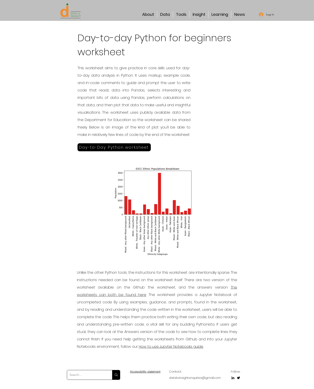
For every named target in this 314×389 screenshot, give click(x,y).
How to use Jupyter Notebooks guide (171, 346)
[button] (148, 14)
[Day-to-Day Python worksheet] (114, 147)
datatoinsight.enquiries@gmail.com (195, 378)
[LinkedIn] (233, 378)
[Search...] (86, 375)
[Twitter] (239, 378)
